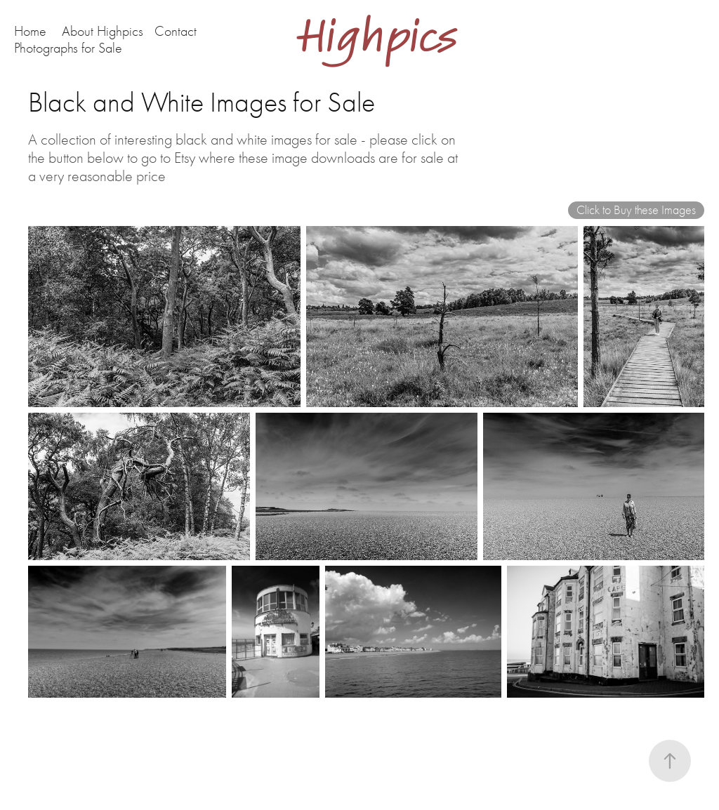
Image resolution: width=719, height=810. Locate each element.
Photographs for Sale (68, 48)
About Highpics (102, 31)
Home (30, 31)
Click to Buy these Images (636, 210)
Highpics (386, 37)
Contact (175, 31)
